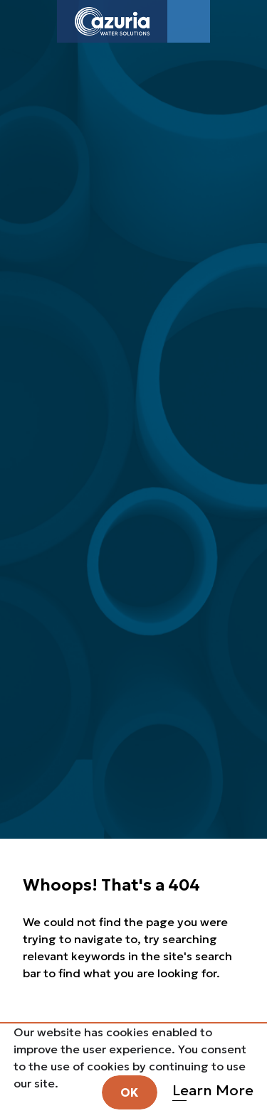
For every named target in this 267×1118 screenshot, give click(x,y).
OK (129, 1092)
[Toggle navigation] (188, 21)
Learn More (212, 1090)
